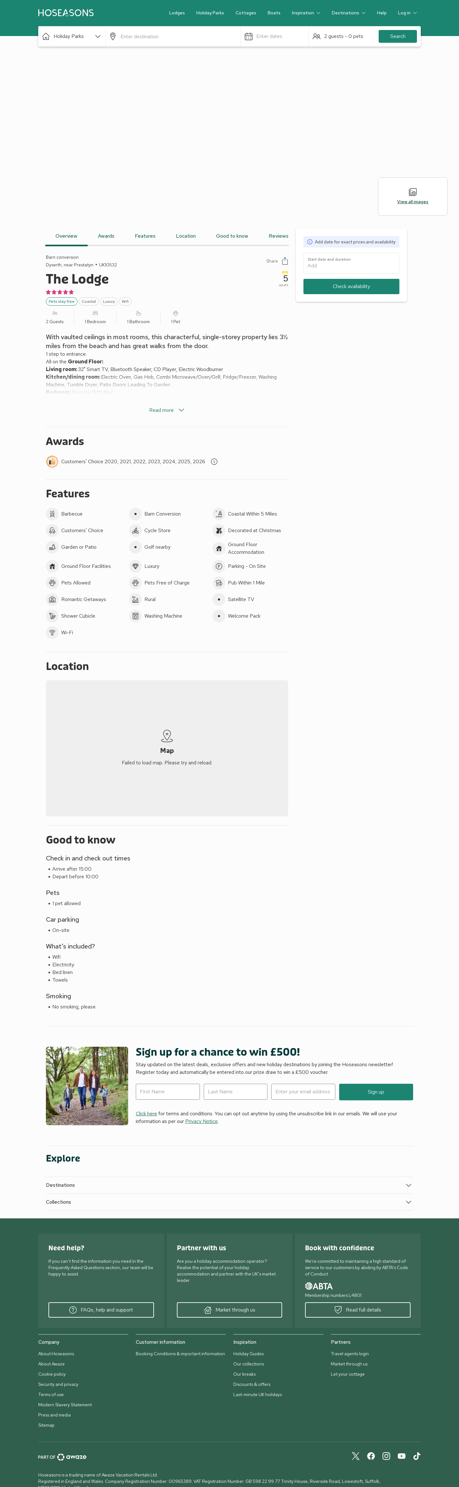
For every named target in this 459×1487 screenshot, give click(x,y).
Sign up (376, 1092)
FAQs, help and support (101, 1310)
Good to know (232, 236)
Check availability (351, 286)
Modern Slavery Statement (65, 1405)
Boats (274, 13)
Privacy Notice (201, 1121)
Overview (66, 236)
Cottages (246, 13)
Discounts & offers (251, 1384)
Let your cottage (348, 1374)
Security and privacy (58, 1384)
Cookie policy (52, 1374)
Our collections (248, 1364)
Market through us (229, 1310)
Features (145, 236)
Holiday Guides (248, 1354)
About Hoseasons (56, 1354)
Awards (106, 236)
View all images (412, 196)
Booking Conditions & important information (180, 1354)
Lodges (177, 13)
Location (186, 236)
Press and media (54, 1415)
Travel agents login (350, 1354)
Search (397, 36)
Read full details (357, 1310)
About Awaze (51, 1364)
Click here (146, 1113)
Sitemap (46, 1425)
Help (382, 13)
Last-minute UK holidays (257, 1394)
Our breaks (244, 1374)
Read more (167, 410)
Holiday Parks (210, 13)
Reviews (278, 236)
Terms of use (51, 1394)
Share (277, 261)
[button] (72, 36)
